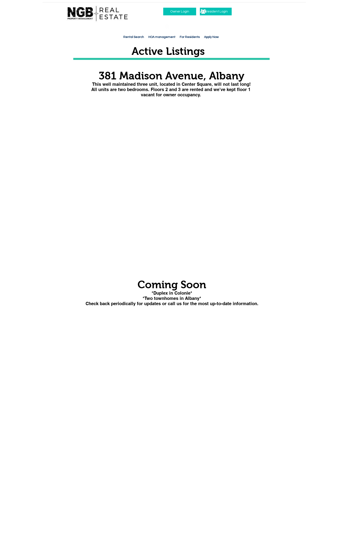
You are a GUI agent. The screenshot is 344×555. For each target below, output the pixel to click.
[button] (189, 37)
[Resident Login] (216, 11)
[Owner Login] (179, 11)
